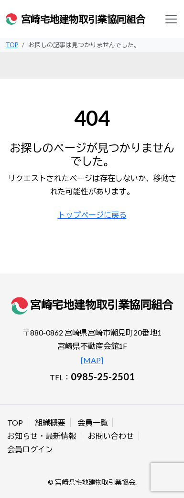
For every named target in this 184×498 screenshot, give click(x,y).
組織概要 (50, 422)
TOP (15, 422)
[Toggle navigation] (171, 19)
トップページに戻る (92, 214)
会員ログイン (30, 449)
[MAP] (92, 360)
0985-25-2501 (103, 376)
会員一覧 (92, 422)
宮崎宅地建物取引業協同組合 (83, 19)
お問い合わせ (111, 435)
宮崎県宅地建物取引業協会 (95, 482)
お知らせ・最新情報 (41, 435)
